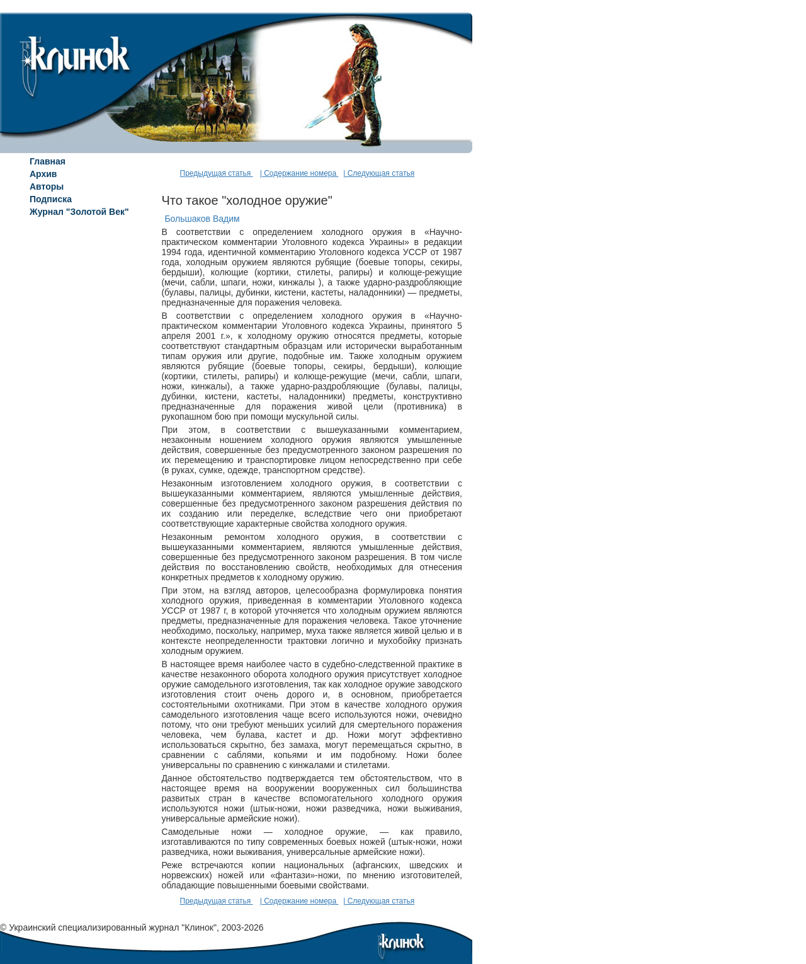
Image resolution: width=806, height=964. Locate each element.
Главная (47, 161)
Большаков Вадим (201, 219)
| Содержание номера (299, 173)
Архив (43, 174)
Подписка (51, 199)
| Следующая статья (378, 173)
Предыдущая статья (216, 173)
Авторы (47, 186)
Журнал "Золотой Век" (79, 212)
